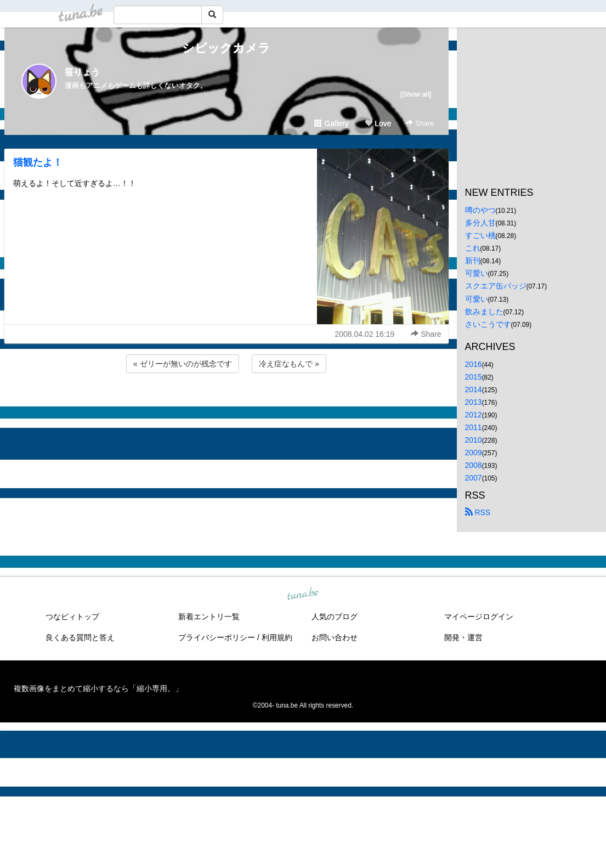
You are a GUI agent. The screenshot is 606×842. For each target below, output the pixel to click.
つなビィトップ (72, 616)
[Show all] (415, 94)
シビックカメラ (226, 48)
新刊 (472, 260)
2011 (473, 427)
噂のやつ (480, 210)
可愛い (476, 273)
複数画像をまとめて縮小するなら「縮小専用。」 (98, 688)
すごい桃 (480, 235)
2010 (473, 440)
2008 (473, 465)
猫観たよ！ (38, 162)
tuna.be (303, 594)
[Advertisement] (226, 405)
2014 (473, 389)
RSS (478, 512)
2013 (473, 402)
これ (472, 248)
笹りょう (82, 72)
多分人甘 (480, 222)
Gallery (331, 123)
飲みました (484, 311)
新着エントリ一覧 (209, 616)
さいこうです (488, 324)
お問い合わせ (335, 637)
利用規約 (277, 637)
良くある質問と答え (80, 637)
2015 (473, 376)
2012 (473, 414)
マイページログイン (478, 616)
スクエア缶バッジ (495, 285)
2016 (473, 364)
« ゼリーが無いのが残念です (182, 363)
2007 (473, 477)
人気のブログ (335, 616)
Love (378, 123)
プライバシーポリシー (216, 637)
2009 (473, 452)
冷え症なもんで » (289, 363)
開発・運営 (463, 637)
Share (420, 123)
